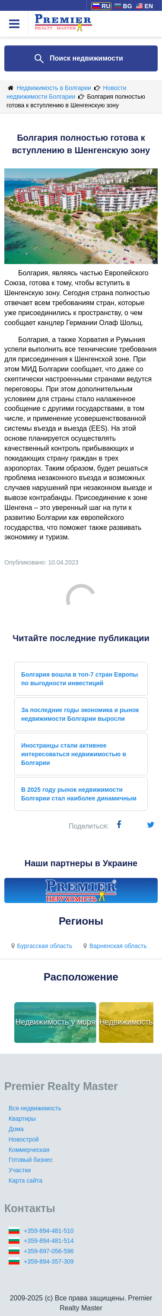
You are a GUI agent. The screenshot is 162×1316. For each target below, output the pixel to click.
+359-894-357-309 (49, 1261)
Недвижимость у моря (55, 1022)
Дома (16, 1129)
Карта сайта (25, 1180)
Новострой (24, 1139)
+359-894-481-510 (49, 1230)
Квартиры (22, 1118)
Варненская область (114, 945)
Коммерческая (29, 1149)
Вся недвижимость (35, 1108)
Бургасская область (40, 945)
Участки (20, 1170)
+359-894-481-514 (49, 1240)
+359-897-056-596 (49, 1251)
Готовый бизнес (31, 1159)
